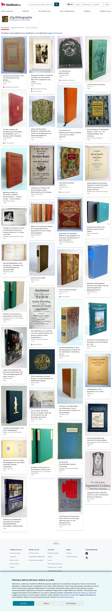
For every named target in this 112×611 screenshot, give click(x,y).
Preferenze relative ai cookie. (83, 593)
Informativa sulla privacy (55, 563)
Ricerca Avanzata (7, 11)
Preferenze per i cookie (55, 567)
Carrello (12, 567)
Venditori (87, 11)
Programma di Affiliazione (37, 556)
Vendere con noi (105, 11)
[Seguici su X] (86, 558)
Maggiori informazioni (54, 33)
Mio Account (87, 4)
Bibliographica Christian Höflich (20, 20)
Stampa (50, 556)
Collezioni (25, 11)
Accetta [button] (23, 603)
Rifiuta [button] (46, 603)
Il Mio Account (14, 560)
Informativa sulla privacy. (65, 597)
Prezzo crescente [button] (31, 27)
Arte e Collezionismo (67, 11)
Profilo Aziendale (53, 553)
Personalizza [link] (71, 603)
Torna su (56, 543)
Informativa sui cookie (54, 570)
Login (78, 4)
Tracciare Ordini (14, 563)
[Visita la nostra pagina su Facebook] (86, 553)
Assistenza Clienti (71, 556)
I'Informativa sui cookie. (67, 595)
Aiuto (106, 4)
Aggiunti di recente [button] (17, 27)
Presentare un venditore (36, 560)
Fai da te (69, 553)
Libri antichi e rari (44, 11)
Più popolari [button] (5, 27)
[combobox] (41, 4)
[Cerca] (56, 4)
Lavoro (50, 560)
